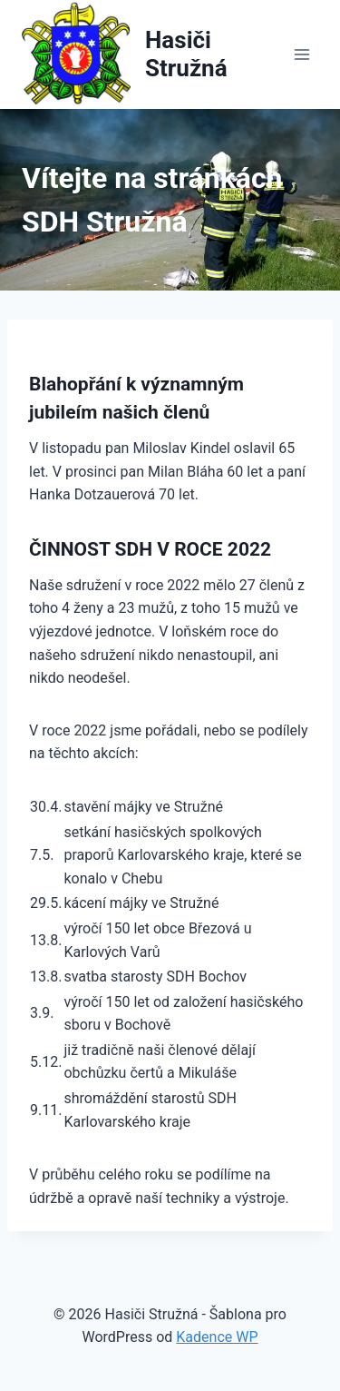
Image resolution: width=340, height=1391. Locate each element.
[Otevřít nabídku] (301, 54)
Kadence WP (216, 1337)
